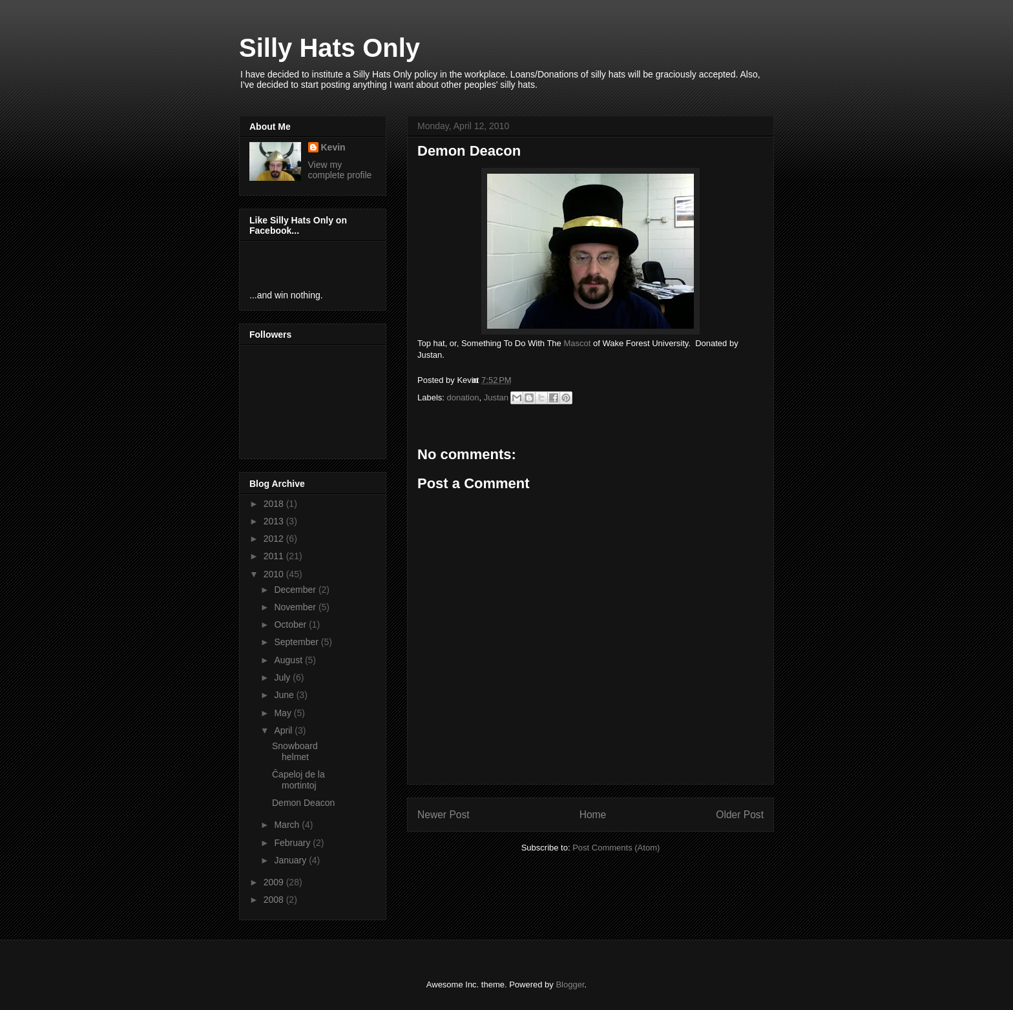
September (297, 642)
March (288, 824)
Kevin (333, 147)
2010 (275, 574)
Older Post (740, 814)
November (296, 607)
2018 (275, 504)
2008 (275, 899)
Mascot (576, 343)
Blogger (570, 984)
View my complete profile (340, 170)
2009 (275, 882)
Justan (496, 397)
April (284, 730)
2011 (275, 556)
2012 (275, 538)
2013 (275, 521)
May (283, 713)
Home (593, 814)
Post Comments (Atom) (616, 847)
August (289, 660)
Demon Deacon (303, 803)
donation (463, 397)
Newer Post (443, 814)
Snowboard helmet (295, 751)
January (291, 860)
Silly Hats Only (329, 48)
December (296, 589)
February (293, 843)
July (283, 677)
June (285, 695)
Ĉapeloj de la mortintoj (298, 779)
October (291, 624)
